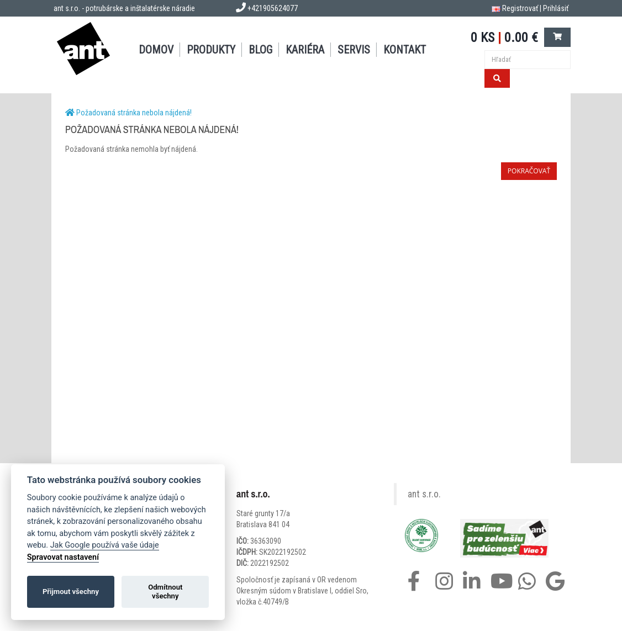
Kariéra (305, 49)
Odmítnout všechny (165, 591)
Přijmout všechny (71, 591)
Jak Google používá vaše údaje (104, 545)
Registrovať (520, 8)
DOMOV (156, 49)
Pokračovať (529, 171)
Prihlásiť (555, 8)
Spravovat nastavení (63, 557)
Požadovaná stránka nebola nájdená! (134, 112)
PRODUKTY (211, 49)
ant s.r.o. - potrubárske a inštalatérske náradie (124, 8)
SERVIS (354, 49)
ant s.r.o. (424, 494)
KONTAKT (404, 49)
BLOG (260, 49)
